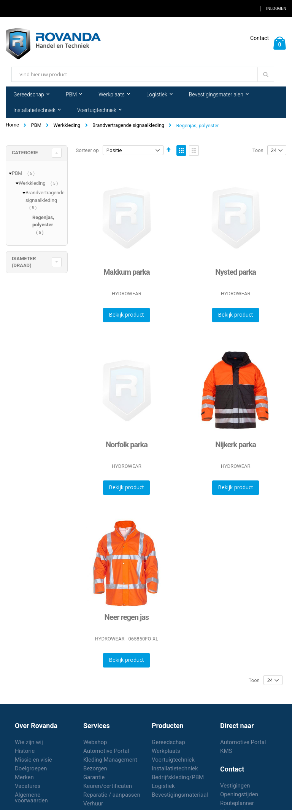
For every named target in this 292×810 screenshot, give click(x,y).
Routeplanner (237, 803)
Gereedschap (168, 742)
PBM (36, 125)
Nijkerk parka (235, 444)
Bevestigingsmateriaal (180, 794)
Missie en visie (33, 759)
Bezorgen (95, 768)
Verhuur (93, 803)
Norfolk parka (127, 444)
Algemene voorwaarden (31, 797)
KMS (226, 751)
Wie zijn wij (29, 742)
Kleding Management (110, 759)
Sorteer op (87, 150)
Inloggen (276, 8)
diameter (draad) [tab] (24, 262)
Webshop (95, 742)
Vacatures (27, 786)
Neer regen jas (127, 617)
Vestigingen (235, 785)
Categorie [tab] (25, 152)
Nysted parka (235, 272)
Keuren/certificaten (107, 786)
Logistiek (163, 786)
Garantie (94, 777)
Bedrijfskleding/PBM (178, 777)
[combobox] (142, 74)
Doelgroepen (31, 768)
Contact (259, 38)
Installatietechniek (175, 768)
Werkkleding (67, 125)
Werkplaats (166, 751)
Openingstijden (239, 794)
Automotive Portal (106, 751)
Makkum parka (126, 272)
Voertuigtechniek (173, 759)
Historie (25, 751)
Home (12, 125)
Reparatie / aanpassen (111, 794)
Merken (24, 777)
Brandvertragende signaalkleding (128, 125)
